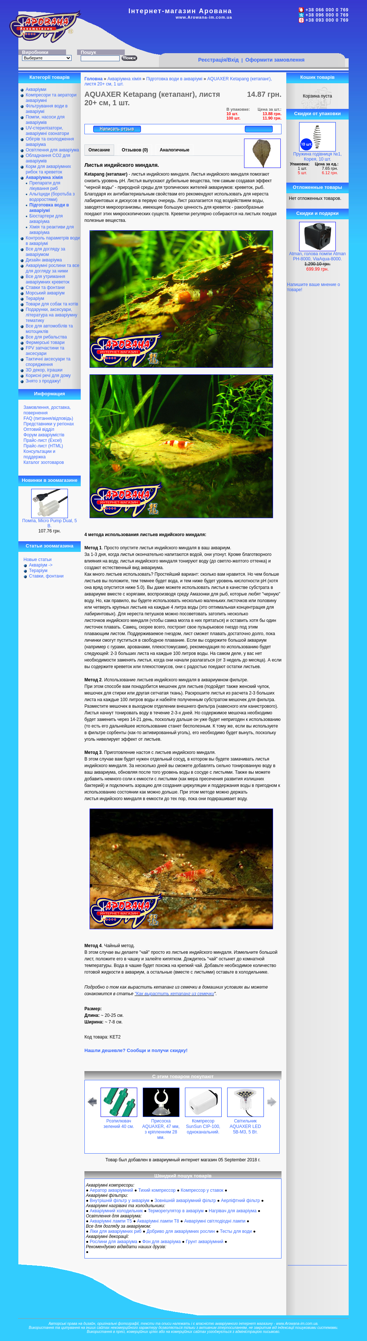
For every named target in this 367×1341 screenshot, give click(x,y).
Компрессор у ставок (202, 1190)
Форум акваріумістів (43, 434)
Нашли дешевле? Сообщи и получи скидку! (136, 1050)
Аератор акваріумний (111, 1190)
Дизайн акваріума (44, 260)
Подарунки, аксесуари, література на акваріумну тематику (51, 315)
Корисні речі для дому (48, 375)
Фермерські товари (45, 342)
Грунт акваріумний (204, 1241)
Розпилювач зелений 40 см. (118, 1123)
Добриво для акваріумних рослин (180, 1231)
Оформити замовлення (275, 60)
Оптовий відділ (38, 429)
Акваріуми (36, 89)
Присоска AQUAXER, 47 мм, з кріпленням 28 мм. (161, 1129)
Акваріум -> (40, 565)
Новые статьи (37, 559)
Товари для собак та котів (52, 304)
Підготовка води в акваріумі (174, 78)
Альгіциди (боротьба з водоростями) (52, 196)
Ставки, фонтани (46, 576)
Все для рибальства (46, 337)
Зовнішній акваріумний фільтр (185, 1200)
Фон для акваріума (161, 1241)
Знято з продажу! (43, 381)
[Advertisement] (280, 74)
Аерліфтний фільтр (240, 1200)
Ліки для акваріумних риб (116, 1231)
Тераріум (35, 298)
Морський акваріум (45, 293)
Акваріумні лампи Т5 (111, 1221)
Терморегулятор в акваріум (176, 1210)
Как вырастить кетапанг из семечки (175, 993)
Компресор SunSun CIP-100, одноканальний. (203, 1126)
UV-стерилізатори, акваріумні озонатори (47, 130)
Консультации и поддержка (39, 454)
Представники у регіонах (48, 423)
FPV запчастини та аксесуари (45, 350)
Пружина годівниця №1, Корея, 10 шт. (317, 156)
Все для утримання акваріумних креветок (47, 279)
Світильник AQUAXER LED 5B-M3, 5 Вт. (245, 1126)
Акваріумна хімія (124, 78)
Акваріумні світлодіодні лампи (215, 1221)
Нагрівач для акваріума (233, 1210)
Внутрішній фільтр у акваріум (119, 1200)
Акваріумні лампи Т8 (158, 1221)
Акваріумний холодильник (116, 1210)
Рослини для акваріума (113, 1241)
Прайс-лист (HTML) (43, 445)
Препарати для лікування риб (44, 185)
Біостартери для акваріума (46, 218)
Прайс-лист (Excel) (42, 440)
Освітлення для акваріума (52, 150)
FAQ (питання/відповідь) (48, 418)
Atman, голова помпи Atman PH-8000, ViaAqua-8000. (317, 256)
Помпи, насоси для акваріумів (45, 119)
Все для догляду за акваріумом (45, 251)
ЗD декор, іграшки (44, 370)
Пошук (88, 52)
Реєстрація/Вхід (218, 60)
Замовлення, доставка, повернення (47, 410)
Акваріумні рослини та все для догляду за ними (52, 268)
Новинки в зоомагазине (49, 480)
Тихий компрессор (157, 1190)
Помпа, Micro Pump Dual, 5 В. (49, 523)
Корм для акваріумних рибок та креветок (48, 169)
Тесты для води (236, 1231)
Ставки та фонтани (45, 287)
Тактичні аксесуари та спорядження (48, 361)
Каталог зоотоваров (43, 462)
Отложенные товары (317, 187)
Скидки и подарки (317, 213)
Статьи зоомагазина (49, 546)
